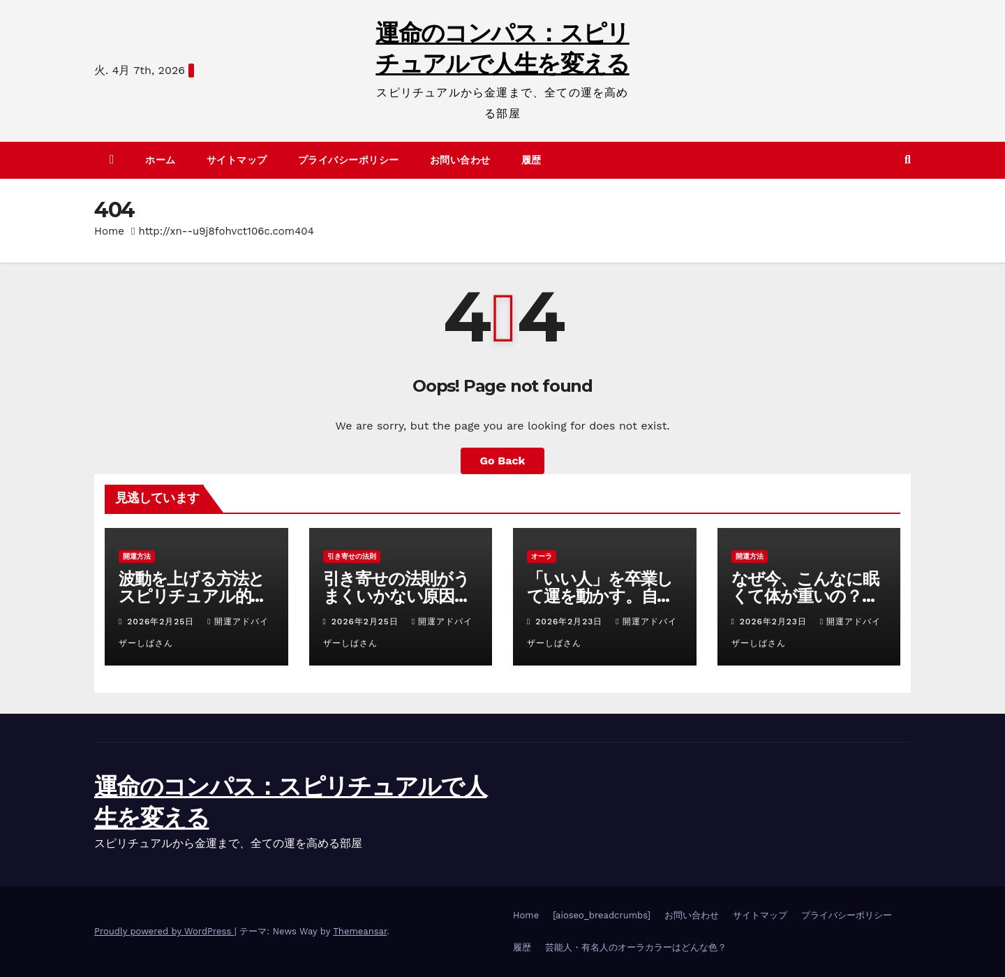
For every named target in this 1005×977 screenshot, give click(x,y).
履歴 (531, 160)
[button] (907, 159)
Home (109, 231)
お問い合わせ (460, 160)
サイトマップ (237, 160)
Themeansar (360, 931)
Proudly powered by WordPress (164, 931)
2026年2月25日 (162, 621)
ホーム (160, 160)
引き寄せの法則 (351, 556)
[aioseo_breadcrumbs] (601, 915)
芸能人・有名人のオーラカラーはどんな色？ (636, 947)
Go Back (503, 460)
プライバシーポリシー (348, 160)
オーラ (541, 556)
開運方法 (137, 556)
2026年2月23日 (570, 621)
